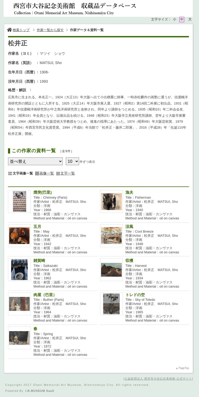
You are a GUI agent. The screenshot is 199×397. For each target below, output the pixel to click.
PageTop (184, 368)
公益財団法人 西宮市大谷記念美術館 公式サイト (158, 378)
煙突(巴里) (42, 192)
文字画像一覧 (23, 173)
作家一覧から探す (50, 30)
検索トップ (18, 30)
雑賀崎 (39, 260)
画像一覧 (46, 173)
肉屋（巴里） (45, 294)
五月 (39, 226)
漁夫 (131, 192)
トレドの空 (135, 294)
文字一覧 (67, 173)
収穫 (129, 260)
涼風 (131, 226)
